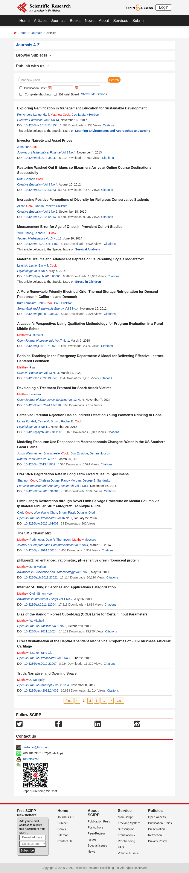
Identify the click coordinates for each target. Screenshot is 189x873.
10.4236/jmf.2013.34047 (40, 158)
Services (120, 20)
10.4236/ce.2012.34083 (40, 190)
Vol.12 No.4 (76, 399)
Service (125, 811)
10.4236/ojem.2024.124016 (42, 405)
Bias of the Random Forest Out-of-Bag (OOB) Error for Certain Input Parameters (82, 614)
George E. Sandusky (96, 480)
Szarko (28, 652)
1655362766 (31, 759)
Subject (63, 823)
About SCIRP (93, 813)
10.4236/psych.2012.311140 (43, 432)
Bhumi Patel (67, 512)
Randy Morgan (71, 480)
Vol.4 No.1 (50, 459)
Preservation (156, 829)
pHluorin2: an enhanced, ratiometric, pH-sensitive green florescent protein (78, 560)
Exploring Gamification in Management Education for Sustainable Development (82, 108)
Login (163, 7)
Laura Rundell (26, 421)
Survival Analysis (87, 249)
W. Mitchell (30, 620)
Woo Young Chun (45, 512)
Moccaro (84, 539)
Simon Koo (44, 593)
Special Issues (97, 845)
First (68, 700)
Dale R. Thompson (58, 539)
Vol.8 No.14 (51, 120)
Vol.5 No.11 (53, 238)
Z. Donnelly (31, 679)
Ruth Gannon (30, 179)
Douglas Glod (86, 512)
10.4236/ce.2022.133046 (41, 378)
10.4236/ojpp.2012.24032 (41, 690)
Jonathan (27, 147)
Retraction (155, 835)
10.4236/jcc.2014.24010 (40, 550)
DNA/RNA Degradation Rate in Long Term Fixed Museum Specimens (73, 474)
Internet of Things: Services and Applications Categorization (66, 587)
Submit (138, 20)
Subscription (126, 829)
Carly (24, 512)
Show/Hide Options (94, 94)
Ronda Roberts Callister (51, 206)
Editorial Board (69, 94)
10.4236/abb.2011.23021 (41, 577)
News (89, 20)
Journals (58, 20)
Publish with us (32, 66)
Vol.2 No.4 (81, 545)
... (103, 700)
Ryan (27, 367)
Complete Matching (38, 94)
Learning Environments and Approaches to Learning (112, 130)
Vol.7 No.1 (62, 340)
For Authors (95, 827)
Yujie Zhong (25, 233)
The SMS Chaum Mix (34, 533)
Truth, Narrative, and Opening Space (47, 673)
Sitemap (63, 835)
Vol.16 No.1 (64, 518)
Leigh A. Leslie (27, 265)
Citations (108, 125)
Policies (155, 811)
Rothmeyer (30, 539)
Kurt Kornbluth (27, 303)
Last (119, 700)
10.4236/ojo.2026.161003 (41, 523)
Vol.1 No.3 (59, 626)
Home (24, 20)
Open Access (157, 817)
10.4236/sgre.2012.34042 (41, 314)
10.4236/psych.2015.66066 (42, 276)
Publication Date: (35, 88)
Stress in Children (88, 281)
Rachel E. (71, 421)
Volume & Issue (128, 853)
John (45, 303)
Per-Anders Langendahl (33, 114)
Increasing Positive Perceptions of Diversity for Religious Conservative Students (83, 199)
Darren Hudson (100, 453)
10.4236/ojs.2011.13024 (40, 631)
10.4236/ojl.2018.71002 (40, 346)
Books (75, 20)
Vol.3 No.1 (81, 486)
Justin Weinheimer (29, 453)
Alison (25, 206)
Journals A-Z (66, 817)
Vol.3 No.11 (41, 426)
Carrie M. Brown (48, 421)
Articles (40, 20)
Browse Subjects (34, 55)
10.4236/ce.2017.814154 (41, 125)
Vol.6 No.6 (40, 271)
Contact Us (65, 841)
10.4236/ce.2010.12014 (40, 217)
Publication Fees (99, 821)
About (104, 20)
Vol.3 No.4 (68, 152)
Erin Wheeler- (56, 453)
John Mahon (31, 566)
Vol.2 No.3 (82, 572)
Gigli (26, 593)
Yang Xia (46, 652)
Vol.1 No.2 (50, 211)
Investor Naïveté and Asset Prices (44, 140)
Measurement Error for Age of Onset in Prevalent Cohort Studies (69, 227)
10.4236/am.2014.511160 (41, 243)
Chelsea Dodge (49, 480)
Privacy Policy (157, 841)
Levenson (30, 394)
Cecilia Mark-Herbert (85, 114)
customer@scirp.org (36, 747)
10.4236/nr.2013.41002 (39, 464)
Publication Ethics (160, 823)
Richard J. (45, 233)
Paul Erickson (63, 303)
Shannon (27, 480)
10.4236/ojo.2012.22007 (40, 663)
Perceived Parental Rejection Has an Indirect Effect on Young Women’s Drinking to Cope (89, 415)
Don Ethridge (79, 453)
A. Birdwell (30, 335)
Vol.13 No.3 (51, 372)
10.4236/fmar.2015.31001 (41, 491)
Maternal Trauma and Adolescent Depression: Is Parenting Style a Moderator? (80, 259)
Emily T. (47, 265)
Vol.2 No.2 (63, 658)
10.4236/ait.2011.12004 (40, 604)
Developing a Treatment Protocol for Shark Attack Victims (64, 388)
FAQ (121, 847)
